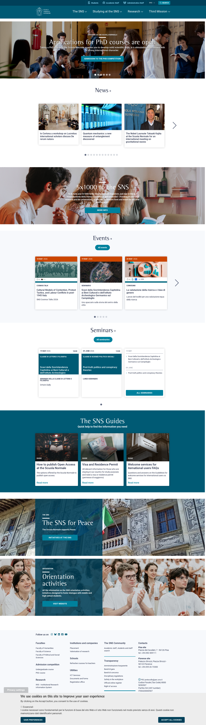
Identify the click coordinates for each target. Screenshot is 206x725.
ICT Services (75, 675)
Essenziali (28, 707)
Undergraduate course (46, 670)
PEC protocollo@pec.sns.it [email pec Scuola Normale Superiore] (151, 679)
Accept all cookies (171, 720)
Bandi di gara (110, 669)
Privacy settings (16, 690)
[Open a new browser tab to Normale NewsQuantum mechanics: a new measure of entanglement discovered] (102, 124)
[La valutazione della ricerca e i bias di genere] (146, 281)
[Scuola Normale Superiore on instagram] (52, 634)
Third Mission (158, 11)
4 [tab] (103, 75)
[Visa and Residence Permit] (102, 461)
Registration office (78, 682)
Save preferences (33, 720)
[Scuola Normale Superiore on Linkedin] (59, 634)
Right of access (111, 687)
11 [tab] (114, 155)
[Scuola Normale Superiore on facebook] (62, 634)
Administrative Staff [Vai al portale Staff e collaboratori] (135, 3)
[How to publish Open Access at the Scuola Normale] (56, 461)
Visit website (60, 606)
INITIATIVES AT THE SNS (60, 539)
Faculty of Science (44, 651)
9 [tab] (108, 155)
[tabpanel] (102, 50)
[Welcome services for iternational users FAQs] (147, 461)
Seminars (103, 332)
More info (102, 211)
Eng (151, 3)
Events (102, 240)
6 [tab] (109, 75)
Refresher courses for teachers (83, 663)
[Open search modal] (164, 3)
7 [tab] (102, 155)
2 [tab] (98, 75)
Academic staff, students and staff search (119, 649)
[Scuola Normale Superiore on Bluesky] (55, 634)
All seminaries (103, 341)
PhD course (41, 673)
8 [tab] (105, 155)
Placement (74, 648)
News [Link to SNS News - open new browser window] (103, 91)
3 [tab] (101, 75)
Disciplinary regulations (114, 676)
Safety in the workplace (114, 680)
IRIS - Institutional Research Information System (48, 686)
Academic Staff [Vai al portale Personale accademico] (113, 3)
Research (134, 11)
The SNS (78, 11)
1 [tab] (95, 75)
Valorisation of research (80, 651)
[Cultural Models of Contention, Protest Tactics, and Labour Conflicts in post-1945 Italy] (56, 281)
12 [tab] (116, 155)
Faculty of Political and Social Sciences (49, 656)
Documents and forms (80, 679)
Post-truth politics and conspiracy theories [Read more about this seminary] (143, 379)
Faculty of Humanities (45, 648)
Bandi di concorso (112, 673)
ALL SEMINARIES (144, 395)
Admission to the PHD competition (102, 59)
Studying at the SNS (106, 11)
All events (102, 249)
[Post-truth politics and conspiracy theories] (102, 373)
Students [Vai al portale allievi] (95, 3)
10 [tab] (111, 155)
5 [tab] (106, 75)
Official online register (113, 683)
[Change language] (154, 3)
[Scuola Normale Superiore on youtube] (66, 634)
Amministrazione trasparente (117, 666)
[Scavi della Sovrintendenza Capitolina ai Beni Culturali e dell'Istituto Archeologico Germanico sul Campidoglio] (101, 284)
